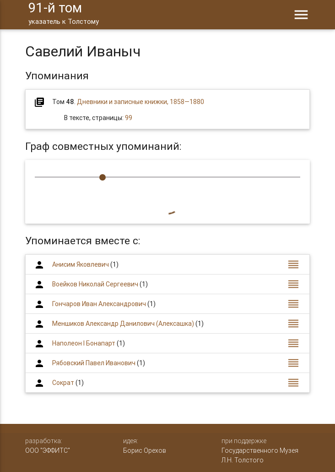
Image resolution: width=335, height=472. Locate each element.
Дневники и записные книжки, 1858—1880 (140, 102)
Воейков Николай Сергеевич (95, 284)
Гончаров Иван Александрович (99, 304)
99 (128, 118)
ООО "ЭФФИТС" (47, 450)
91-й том (63, 14)
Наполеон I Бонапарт (83, 343)
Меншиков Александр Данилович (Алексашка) (123, 323)
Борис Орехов (144, 450)
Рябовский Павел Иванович (93, 363)
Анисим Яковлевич (80, 264)
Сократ (63, 383)
